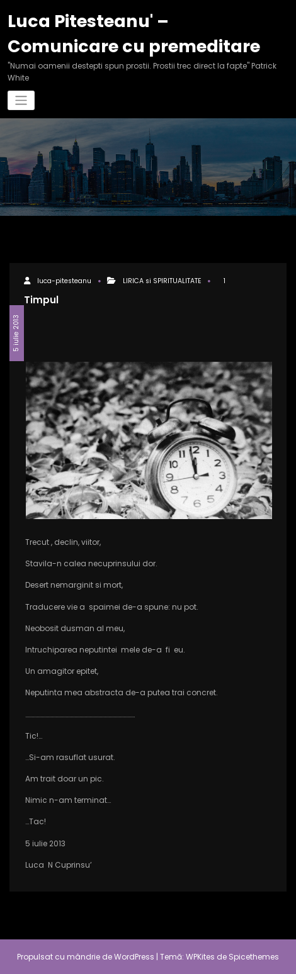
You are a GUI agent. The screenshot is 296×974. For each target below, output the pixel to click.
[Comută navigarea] (21, 100)
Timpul (41, 299)
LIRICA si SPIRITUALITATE (162, 281)
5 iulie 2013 (16, 333)
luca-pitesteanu (64, 281)
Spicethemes (254, 956)
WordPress (134, 956)
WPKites (201, 956)
